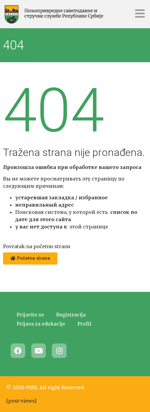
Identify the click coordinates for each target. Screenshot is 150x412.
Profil (84, 324)
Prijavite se (30, 315)
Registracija (71, 315)
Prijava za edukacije (41, 324)
